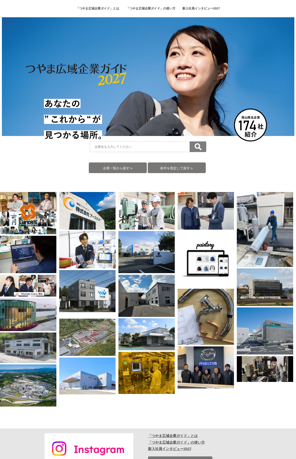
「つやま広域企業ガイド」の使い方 (150, 8)
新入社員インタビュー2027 (201, 8)
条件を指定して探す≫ (176, 168)
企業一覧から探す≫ (118, 168)
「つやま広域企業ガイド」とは (97, 8)
